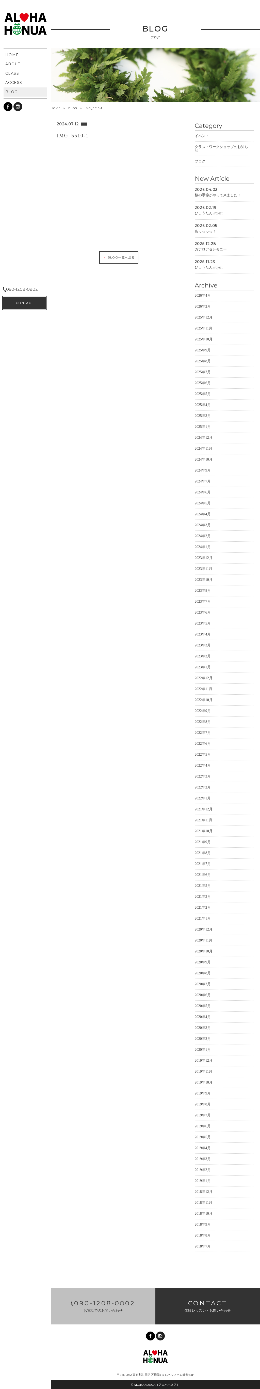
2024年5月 (203, 503)
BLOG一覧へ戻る (119, 257)
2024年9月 (203, 470)
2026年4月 (203, 295)
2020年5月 (203, 1005)
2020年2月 (203, 1038)
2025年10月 (204, 339)
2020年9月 (203, 962)
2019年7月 (203, 1115)
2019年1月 (203, 1180)
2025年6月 (203, 382)
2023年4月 (203, 634)
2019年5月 (203, 1136)
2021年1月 (203, 918)
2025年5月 (203, 393)
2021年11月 (203, 819)
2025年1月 (203, 426)
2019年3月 (203, 1158)
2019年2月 (203, 1169)
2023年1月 (203, 666)
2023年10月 (204, 579)
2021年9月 (203, 841)
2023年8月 (203, 590)
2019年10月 (204, 1082)
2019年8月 (203, 1104)
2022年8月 (203, 721)
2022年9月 (203, 710)
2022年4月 (203, 765)
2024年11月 (203, 448)
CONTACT (24, 1376)
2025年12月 (204, 317)
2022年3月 (203, 776)
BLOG (72, 108)
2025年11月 (203, 328)
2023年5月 (203, 623)
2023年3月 (203, 645)
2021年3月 (203, 896)
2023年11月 (203, 568)
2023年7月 (203, 601)
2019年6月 (203, 1125)
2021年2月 (203, 907)
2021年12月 (204, 809)
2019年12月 (204, 1060)
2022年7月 (203, 732)
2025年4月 (203, 404)
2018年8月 (203, 1235)
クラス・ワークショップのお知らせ (221, 148)
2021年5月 (203, 885)
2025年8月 (203, 360)
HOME (55, 108)
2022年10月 (204, 699)
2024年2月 (203, 535)
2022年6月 (203, 743)
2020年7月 (203, 983)
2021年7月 (203, 863)
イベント (202, 135)
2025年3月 (203, 415)
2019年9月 (203, 1093)
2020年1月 (203, 1049)
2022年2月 (203, 787)
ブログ (200, 161)
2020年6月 (203, 994)
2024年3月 (203, 524)
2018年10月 (204, 1213)
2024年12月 (204, 437)
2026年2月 (203, 306)
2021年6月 (203, 874)
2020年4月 (203, 1016)
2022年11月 (203, 688)
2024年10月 (204, 459)
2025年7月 (203, 371)
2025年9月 (203, 350)
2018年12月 (204, 1191)
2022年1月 (203, 798)
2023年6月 (203, 612)
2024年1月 (203, 546)
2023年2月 (203, 656)
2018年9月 (203, 1224)
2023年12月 (204, 557)
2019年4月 (203, 1147)
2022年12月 (204, 677)
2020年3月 (203, 1027)
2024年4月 (203, 513)
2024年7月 (203, 481)
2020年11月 (203, 940)
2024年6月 (203, 492)
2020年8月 (203, 972)
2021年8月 (203, 852)
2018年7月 (203, 1246)
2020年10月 (204, 951)
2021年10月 (204, 830)
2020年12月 (204, 929)
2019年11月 (203, 1071)
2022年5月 (203, 754)
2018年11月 (203, 1202)
